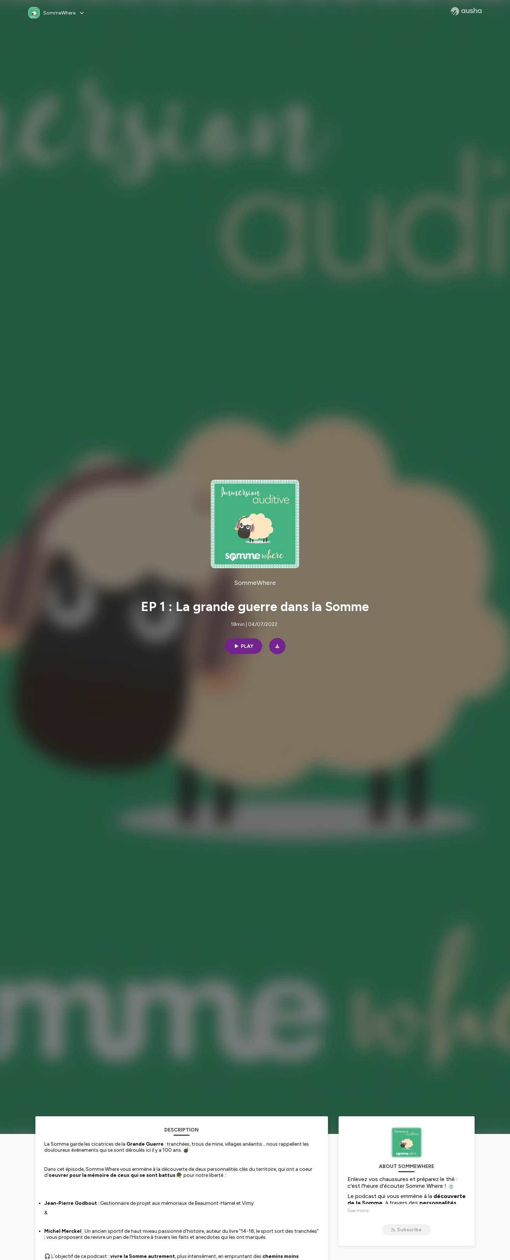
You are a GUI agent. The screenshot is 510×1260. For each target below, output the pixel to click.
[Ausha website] (466, 11)
